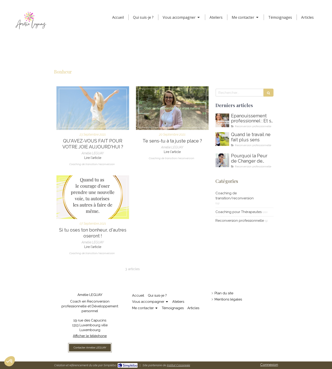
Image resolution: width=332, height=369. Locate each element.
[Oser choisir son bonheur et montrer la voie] (92, 197)
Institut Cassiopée (178, 365)
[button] (9, 361)
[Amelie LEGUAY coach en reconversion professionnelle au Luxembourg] (222, 139)
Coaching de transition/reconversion (234, 195)
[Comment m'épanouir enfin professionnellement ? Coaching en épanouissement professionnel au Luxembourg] (222, 120)
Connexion (269, 365)
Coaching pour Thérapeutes (238, 212)
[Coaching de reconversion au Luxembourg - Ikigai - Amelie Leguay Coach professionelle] (222, 160)
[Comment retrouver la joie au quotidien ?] (92, 108)
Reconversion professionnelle (239, 221)
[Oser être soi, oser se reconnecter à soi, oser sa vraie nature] (172, 108)
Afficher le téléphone (90, 336)
